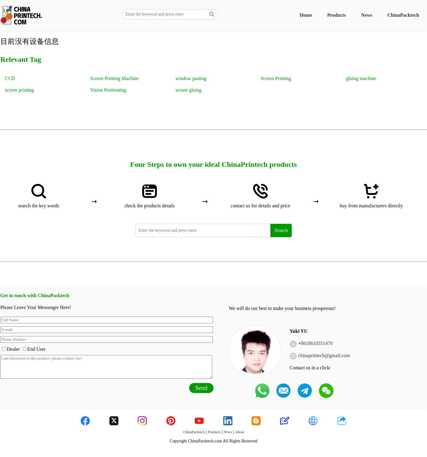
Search (281, 230)
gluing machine (361, 78)
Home (306, 15)
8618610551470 (317, 343)
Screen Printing (276, 78)
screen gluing (188, 90)
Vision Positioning (108, 90)
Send (201, 388)
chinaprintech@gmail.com (324, 355)
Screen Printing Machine (114, 78)
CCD (10, 78)
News (366, 15)
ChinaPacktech (403, 15)
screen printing (19, 90)
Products (336, 15)
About (239, 432)
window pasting (190, 78)
